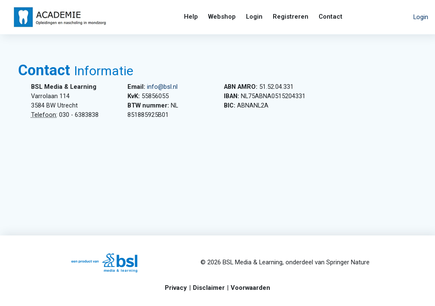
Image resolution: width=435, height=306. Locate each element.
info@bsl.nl (168, 87)
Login (420, 17)
